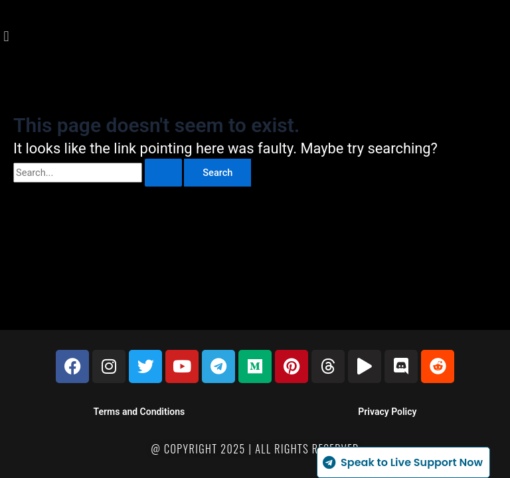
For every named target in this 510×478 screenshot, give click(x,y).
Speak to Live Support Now (402, 462)
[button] (6, 37)
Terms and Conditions (139, 411)
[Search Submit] (163, 173)
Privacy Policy (387, 411)
